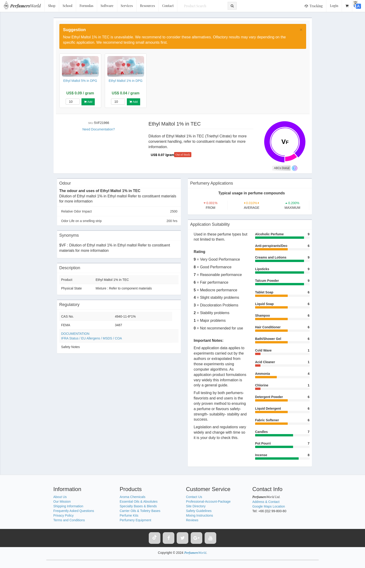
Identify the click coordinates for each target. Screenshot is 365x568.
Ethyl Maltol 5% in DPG (80, 81)
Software (107, 5)
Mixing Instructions (199, 515)
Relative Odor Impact (119, 211)
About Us (60, 497)
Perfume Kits (129, 515)
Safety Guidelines (199, 511)
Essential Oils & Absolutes (139, 501)
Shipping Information (68, 506)
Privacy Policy (63, 515)
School (67, 5)
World (25, 6)
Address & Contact (266, 502)
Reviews (192, 520)
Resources (147, 5)
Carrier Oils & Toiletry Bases (140, 511)
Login (334, 5)
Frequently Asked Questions (73, 511)
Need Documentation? (98, 129)
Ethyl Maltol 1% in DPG (126, 81)
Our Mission (62, 501)
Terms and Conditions (69, 520)
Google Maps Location (268, 506)
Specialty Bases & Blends (138, 506)
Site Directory (196, 506)
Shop (51, 5)
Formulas (86, 5)
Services (127, 5)
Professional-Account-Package (208, 501)
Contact (168, 5)
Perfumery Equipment (135, 520)
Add (88, 101)
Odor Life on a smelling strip (119, 221)
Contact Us (194, 497)
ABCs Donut (281, 168)
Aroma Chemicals (132, 497)
